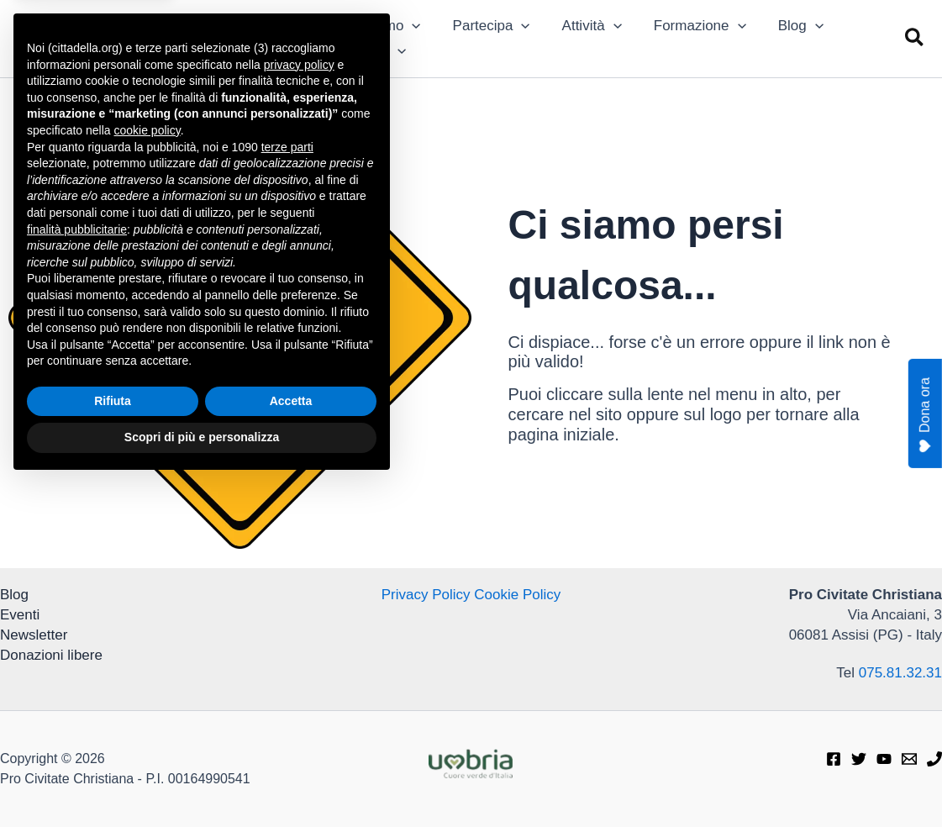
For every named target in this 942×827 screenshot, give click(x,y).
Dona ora (925, 415)
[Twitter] (858, 758)
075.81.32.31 (900, 673)
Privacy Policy (426, 595)
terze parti (287, 491)
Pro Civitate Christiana (190, 28)
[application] (410, 26)
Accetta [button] (291, 744)
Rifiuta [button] (112, 744)
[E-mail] (909, 758)
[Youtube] (884, 758)
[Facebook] (833, 758)
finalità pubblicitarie (77, 572)
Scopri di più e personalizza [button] (201, 780)
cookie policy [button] (147, 474)
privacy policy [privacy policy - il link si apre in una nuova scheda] (299, 408)
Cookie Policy (517, 595)
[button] (915, 38)
